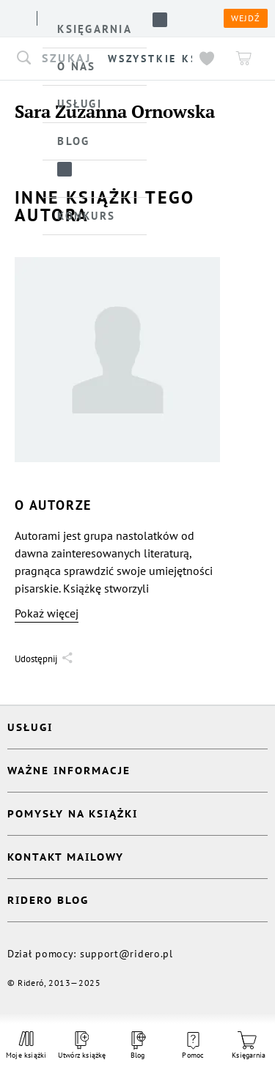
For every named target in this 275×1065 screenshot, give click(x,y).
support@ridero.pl (126, 953)
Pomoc (193, 1046)
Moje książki (26, 1045)
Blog (137, 1045)
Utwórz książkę (82, 1045)
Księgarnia (248, 1045)
